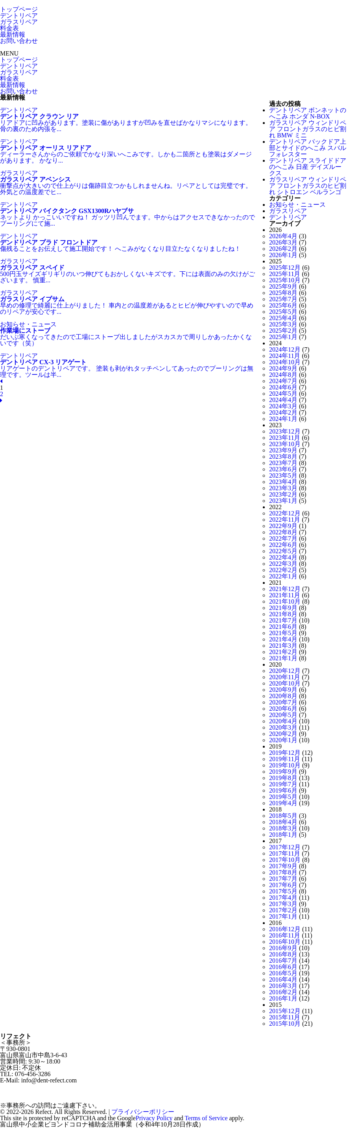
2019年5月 (283, 796)
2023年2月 (283, 494)
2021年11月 (284, 595)
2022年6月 (283, 544)
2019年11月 (284, 759)
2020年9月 (283, 689)
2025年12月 (285, 267)
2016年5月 (283, 973)
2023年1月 (283, 500)
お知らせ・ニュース (297, 204)
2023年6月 (283, 469)
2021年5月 (283, 633)
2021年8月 (283, 614)
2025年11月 (284, 274)
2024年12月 (285, 349)
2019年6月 (283, 790)
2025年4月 (283, 318)
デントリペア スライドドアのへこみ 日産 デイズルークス (307, 166)
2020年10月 (285, 683)
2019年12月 (285, 752)
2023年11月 (284, 437)
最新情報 (12, 34)
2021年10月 (285, 601)
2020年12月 (285, 670)
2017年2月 (283, 910)
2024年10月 (285, 362)
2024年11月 (284, 355)
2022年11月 (284, 519)
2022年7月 (283, 538)
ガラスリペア (19, 22)
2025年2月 (283, 330)
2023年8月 (283, 456)
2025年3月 (283, 324)
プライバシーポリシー (142, 1111)
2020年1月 (283, 740)
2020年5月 (283, 715)
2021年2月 (283, 652)
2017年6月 (283, 885)
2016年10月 (285, 941)
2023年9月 (283, 450)
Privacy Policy (154, 1118)
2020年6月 (283, 708)
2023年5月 (283, 475)
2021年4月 (283, 639)
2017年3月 (283, 904)
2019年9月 (283, 771)
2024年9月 (283, 368)
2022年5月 (283, 551)
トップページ (19, 9)
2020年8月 (283, 696)
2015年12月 (285, 1011)
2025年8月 (283, 292)
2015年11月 (284, 1017)
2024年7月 (283, 381)
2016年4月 (283, 979)
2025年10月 (285, 280)
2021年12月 (285, 589)
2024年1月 (283, 418)
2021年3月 (283, 645)
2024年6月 (283, 387)
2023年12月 (285, 431)
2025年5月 (283, 311)
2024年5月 (283, 393)
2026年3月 (283, 242)
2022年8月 (283, 532)
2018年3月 (283, 828)
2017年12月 (285, 847)
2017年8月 (283, 872)
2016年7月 (283, 960)
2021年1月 (283, 658)
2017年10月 (285, 859)
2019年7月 (283, 784)
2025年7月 (283, 299)
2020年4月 (283, 721)
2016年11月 (284, 935)
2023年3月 (283, 488)
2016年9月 (283, 948)
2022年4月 (283, 557)
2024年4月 (283, 400)
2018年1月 (283, 834)
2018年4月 (283, 822)
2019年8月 (283, 778)
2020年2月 (283, 733)
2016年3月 (283, 985)
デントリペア (19, 15)
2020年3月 (283, 727)
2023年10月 (285, 444)
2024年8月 (283, 374)
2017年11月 (284, 853)
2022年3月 (283, 563)
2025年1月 (283, 337)
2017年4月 (283, 897)
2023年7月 (283, 463)
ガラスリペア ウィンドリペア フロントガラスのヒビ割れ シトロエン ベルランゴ (307, 185)
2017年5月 (283, 891)
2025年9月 (283, 286)
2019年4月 (283, 803)
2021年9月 (283, 607)
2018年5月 (283, 815)
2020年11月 (284, 677)
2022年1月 (283, 576)
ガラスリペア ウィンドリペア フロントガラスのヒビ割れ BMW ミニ (307, 129)
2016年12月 (285, 929)
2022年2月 (283, 570)
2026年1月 (283, 255)
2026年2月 (283, 248)
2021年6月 (283, 626)
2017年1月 (283, 916)
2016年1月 (283, 998)
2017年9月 (283, 866)
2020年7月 (283, 702)
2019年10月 (285, 765)
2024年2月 (283, 412)
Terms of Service (206, 1118)
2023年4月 (283, 481)
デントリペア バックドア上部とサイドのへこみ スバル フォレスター (307, 148)
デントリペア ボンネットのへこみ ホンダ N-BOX (307, 113)
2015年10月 (285, 1023)
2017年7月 (283, 878)
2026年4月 (283, 236)
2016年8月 (283, 954)
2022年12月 (285, 513)
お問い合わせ (19, 40)
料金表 (9, 28)
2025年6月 (283, 305)
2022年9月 (283, 526)
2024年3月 (283, 406)
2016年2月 (283, 992)
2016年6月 (283, 967)
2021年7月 (283, 620)
